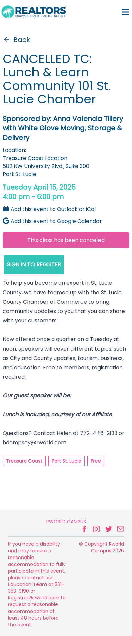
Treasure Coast (24, 461)
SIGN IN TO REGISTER (34, 264)
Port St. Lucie (66, 461)
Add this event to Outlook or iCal (49, 209)
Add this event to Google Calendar (52, 221)
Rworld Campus (66, 521)
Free (96, 461)
